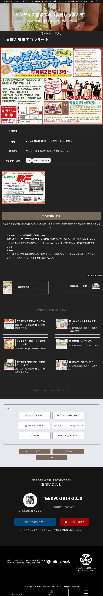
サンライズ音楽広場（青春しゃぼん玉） (51, 14)
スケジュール (51, 595)
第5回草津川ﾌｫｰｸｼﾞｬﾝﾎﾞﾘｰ (80, 341)
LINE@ (65, 562)
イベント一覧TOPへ (34, 451)
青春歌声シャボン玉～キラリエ (31, 320)
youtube (55, 562)
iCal (28, 160)
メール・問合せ (76, 521)
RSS (51, 457)
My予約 (68, 451)
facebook (49, 562)
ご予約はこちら (37, 522)
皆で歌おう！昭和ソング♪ (81, 361)
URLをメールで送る (86, 570)
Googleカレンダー (42, 160)
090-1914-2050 (63, 502)
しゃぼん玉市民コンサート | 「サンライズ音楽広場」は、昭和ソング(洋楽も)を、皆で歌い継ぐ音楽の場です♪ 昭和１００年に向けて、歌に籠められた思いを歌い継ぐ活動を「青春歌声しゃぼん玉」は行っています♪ (50, 1)
